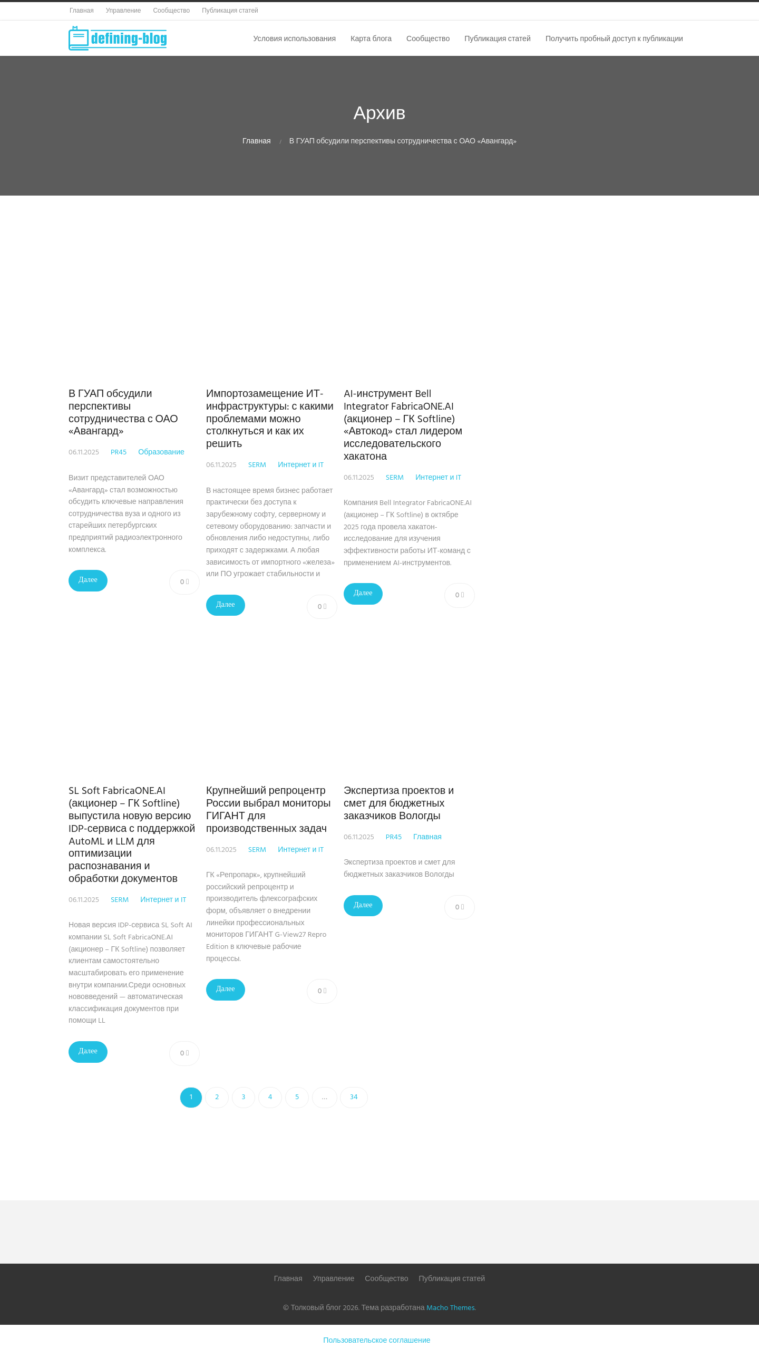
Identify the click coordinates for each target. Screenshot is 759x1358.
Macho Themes (450, 1308)
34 (353, 1097)
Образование (161, 453)
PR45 (118, 453)
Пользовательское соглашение (376, 1341)
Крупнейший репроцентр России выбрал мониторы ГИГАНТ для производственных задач (270, 810)
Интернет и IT (303, 465)
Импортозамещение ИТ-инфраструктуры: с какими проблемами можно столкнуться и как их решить (272, 419)
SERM (259, 465)
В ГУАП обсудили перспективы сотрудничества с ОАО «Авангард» (123, 413)
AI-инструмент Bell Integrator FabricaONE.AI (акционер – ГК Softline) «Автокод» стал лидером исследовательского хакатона (407, 425)
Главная (256, 141)
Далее (88, 580)
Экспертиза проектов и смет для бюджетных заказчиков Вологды (403, 804)
